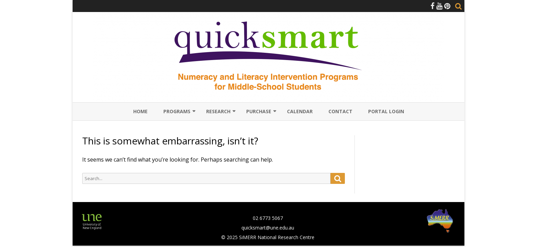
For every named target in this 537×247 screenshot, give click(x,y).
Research (218, 111)
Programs (176, 111)
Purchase (258, 111)
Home (140, 111)
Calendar (300, 111)
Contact (340, 111)
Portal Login (386, 111)
